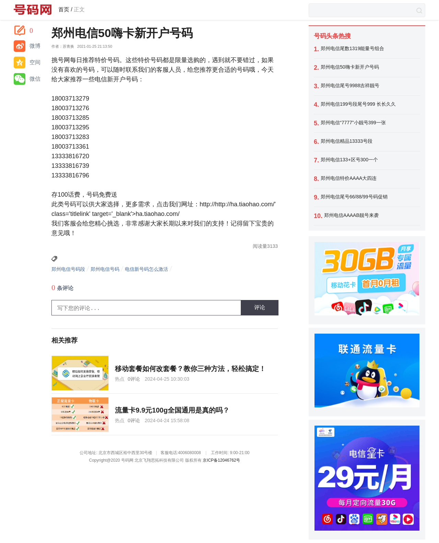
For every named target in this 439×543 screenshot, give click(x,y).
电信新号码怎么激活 (146, 269)
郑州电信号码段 (68, 269)
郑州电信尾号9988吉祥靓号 (350, 85)
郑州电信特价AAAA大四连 (349, 178)
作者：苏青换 (62, 46)
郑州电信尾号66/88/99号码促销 (354, 196)
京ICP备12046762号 (221, 460)
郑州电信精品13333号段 (346, 141)
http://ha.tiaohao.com (244, 204)
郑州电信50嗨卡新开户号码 (350, 67)
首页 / (65, 9)
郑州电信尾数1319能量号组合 (352, 48)
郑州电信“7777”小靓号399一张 (353, 122)
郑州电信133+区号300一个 (349, 159)
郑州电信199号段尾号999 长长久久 (358, 104)
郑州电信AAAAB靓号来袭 (351, 215)
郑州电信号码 (105, 269)
